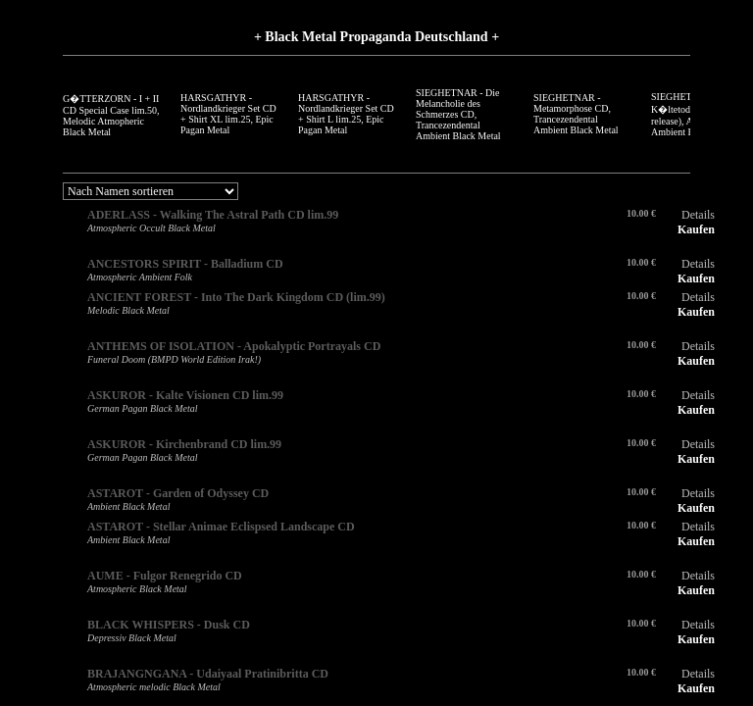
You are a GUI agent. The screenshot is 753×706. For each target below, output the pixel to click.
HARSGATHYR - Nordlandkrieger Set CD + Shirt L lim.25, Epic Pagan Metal (346, 113)
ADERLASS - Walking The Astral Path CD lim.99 (212, 215)
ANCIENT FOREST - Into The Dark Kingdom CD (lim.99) (236, 297)
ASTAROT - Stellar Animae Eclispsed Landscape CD (221, 526)
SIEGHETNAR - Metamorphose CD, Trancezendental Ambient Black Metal (576, 113)
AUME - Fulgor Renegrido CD (164, 575)
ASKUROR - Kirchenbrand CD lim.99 (184, 444)
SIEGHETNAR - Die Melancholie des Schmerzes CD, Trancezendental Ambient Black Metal (458, 114)
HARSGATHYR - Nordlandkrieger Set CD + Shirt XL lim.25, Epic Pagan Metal (228, 113)
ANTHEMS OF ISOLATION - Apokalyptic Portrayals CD (233, 346)
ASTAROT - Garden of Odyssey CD (178, 493)
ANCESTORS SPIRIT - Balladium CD (185, 264)
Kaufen (696, 229)
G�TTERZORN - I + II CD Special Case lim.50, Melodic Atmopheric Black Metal (111, 115)
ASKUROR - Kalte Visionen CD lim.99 (185, 395)
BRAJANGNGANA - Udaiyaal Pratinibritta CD (207, 674)
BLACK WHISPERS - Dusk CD (168, 624)
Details (698, 215)
